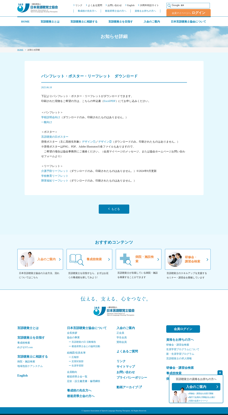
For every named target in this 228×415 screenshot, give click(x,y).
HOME (25, 21)
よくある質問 (94, 5)
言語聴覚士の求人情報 (179, 359)
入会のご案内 (152, 21)
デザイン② (105, 141)
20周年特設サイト (148, 5)
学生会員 (122, 338)
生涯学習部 (76, 367)
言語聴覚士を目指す (120, 21)
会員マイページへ (188, 13)
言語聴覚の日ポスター (54, 136)
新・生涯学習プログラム (180, 355)
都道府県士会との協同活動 (84, 347)
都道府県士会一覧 (77, 377)
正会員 (120, 334)
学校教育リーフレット (54, 175)
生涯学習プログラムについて (182, 350)
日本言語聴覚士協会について (188, 21)
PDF (112, 101)
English (130, 5)
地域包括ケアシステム (30, 367)
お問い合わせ (114, 5)
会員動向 (72, 373)
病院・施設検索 (26, 362)
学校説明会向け (50, 117)
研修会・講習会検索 (177, 345)
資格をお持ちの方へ (145, 11)
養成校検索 (23, 343)
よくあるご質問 (127, 352)
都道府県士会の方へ (115, 11)
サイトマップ (126, 367)
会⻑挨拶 (72, 334)
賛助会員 (122, 343)
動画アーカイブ (129, 388)
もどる (114, 209)
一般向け (46, 122)
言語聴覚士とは (50, 21)
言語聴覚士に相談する (84, 21)
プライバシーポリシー (132, 378)
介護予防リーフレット (54, 170)
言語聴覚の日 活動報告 (82, 343)
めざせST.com (25, 348)
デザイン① (89, 141)
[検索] (190, 5)
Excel (107, 101)
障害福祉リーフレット (54, 180)
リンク (77, 5)
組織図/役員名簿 (76, 353)
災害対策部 (76, 362)
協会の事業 (73, 338)
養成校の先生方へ (87, 11)
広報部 (74, 358)
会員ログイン (183, 330)
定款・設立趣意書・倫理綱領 (83, 382)
